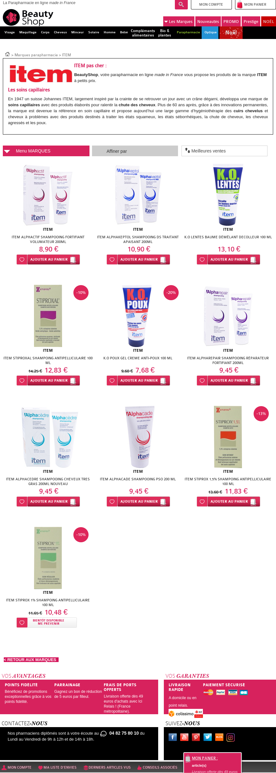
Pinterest (197, 738)
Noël (231, 33)
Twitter (209, 738)
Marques (178, 21)
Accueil (7, 53)
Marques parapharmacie (36, 55)
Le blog (220, 738)
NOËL (268, 21)
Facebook (174, 738)
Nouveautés (208, 21)
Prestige (251, 21)
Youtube (185, 738)
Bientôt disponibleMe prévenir (48, 622)
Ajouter (49, 259)
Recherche (181, 4)
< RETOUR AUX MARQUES (31, 659)
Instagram (232, 738)
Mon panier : (205, 758)
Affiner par (116, 151)
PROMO (231, 21)
